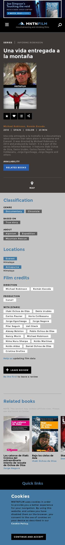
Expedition (28, 233)
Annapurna (12, 267)
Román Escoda (36, 126)
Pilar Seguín (13, 326)
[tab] (32, 185)
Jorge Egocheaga (16, 321)
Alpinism (11, 233)
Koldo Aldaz (13, 346)
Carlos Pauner (14, 316)
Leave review (17, 369)
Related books (16, 167)
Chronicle (34, 211)
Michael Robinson (14, 126)
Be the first (10, 376)
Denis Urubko (44, 311)
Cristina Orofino (15, 351)
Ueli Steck (32, 326)
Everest (10, 258)
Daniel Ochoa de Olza (38, 346)
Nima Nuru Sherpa (17, 341)
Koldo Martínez (43, 341)
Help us (7, 358)
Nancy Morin (13, 336)
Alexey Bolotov (15, 331)
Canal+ (10, 300)
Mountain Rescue (16, 238)
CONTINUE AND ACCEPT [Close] (28, 537)
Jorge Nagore (41, 321)
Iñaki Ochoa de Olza (18, 311)
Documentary (14, 211)
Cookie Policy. (20, 523)
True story (12, 222)
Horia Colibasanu (38, 316)
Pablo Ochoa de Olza (42, 331)
